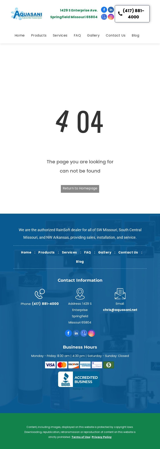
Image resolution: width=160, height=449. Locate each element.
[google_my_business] (104, 17)
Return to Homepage (80, 188)
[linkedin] (111, 10)
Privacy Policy (102, 437)
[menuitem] (19, 35)
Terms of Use (80, 437)
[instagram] (111, 17)
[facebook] (104, 10)
